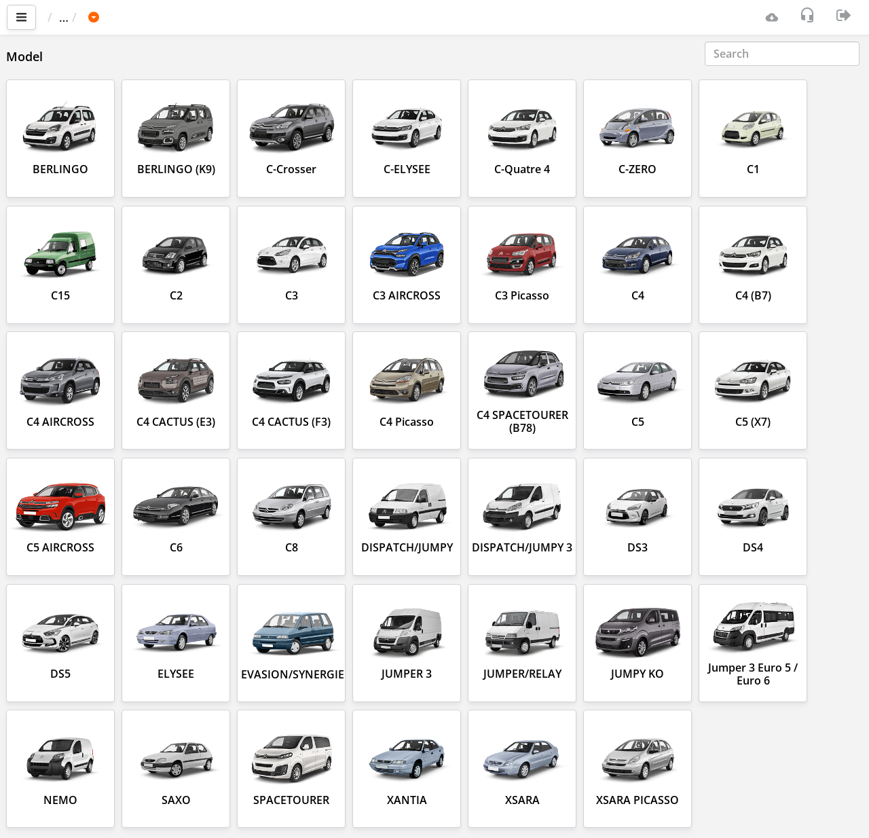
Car (120, 17)
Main (68, 17)
